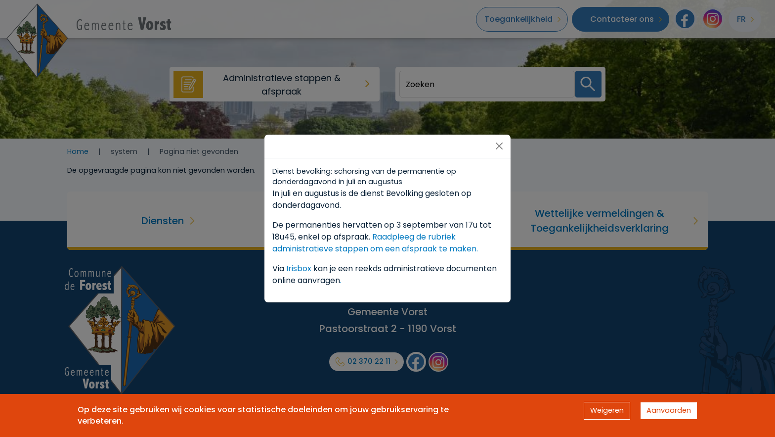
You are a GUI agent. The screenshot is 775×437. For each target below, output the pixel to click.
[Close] (499, 146)
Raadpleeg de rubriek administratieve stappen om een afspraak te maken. (375, 242)
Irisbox (298, 268)
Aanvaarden (668, 410)
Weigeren (607, 410)
